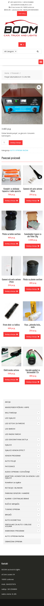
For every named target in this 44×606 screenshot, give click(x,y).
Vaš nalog (22, 13)
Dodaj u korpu (15, 143)
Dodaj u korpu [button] (10, 201)
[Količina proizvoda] (5, 142)
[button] (40, 62)
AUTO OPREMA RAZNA (19, 150)
